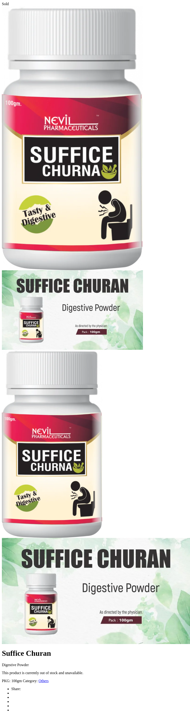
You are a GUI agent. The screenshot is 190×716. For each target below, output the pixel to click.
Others (44, 681)
